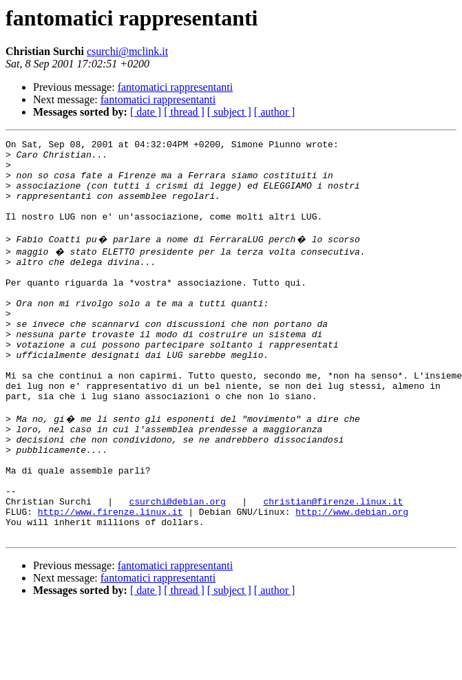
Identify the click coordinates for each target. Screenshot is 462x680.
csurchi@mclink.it (127, 51)
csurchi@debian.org (177, 567)
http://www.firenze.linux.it (110, 579)
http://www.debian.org (351, 579)
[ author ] (274, 112)
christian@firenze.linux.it (333, 567)
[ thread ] (184, 112)
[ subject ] (229, 112)
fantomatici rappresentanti (175, 87)
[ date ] (145, 112)
